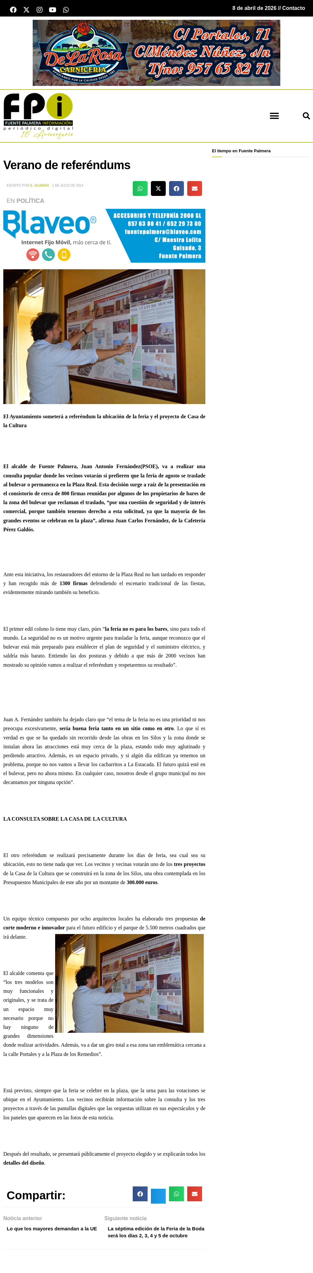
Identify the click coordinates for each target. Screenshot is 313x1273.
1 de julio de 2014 (68, 187)
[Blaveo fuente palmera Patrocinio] (104, 237)
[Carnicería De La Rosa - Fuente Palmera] (156, 53)
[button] (274, 117)
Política (30, 202)
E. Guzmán (39, 187)
